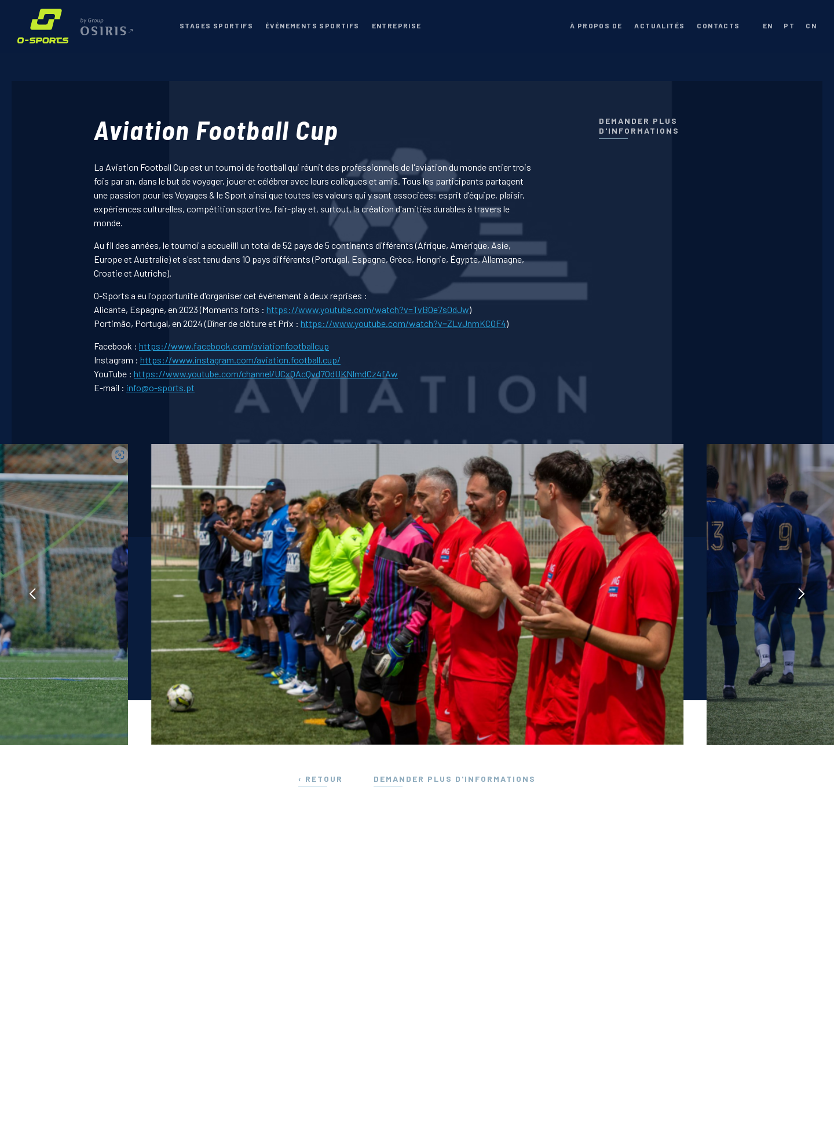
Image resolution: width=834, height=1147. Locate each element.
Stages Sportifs (216, 25)
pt (789, 25)
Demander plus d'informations (639, 125)
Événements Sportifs (312, 25)
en (768, 25)
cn (811, 25)
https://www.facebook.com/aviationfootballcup (234, 345)
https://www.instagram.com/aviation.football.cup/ (240, 359)
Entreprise (397, 25)
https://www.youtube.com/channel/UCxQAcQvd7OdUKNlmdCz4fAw (266, 373)
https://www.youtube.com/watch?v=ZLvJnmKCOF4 (403, 323)
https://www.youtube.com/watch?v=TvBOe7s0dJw (367, 309)
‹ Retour (320, 779)
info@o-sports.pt (160, 387)
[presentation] (32, 594)
